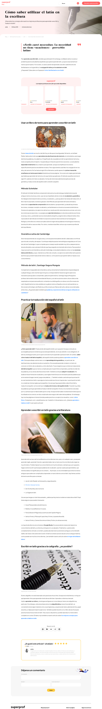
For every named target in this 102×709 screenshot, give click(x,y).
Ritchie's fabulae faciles (32, 485)
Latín (24, 36)
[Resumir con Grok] (55, 629)
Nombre (23, 681)
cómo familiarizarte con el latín (54, 70)
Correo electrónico (56, 681)
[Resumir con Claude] (47, 629)
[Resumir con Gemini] (51, 629)
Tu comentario (24, 674)
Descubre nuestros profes (91, 3)
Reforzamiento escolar (15, 36)
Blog (6, 36)
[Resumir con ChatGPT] (43, 629)
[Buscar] (78, 3)
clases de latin (29, 153)
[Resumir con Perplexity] (59, 629)
